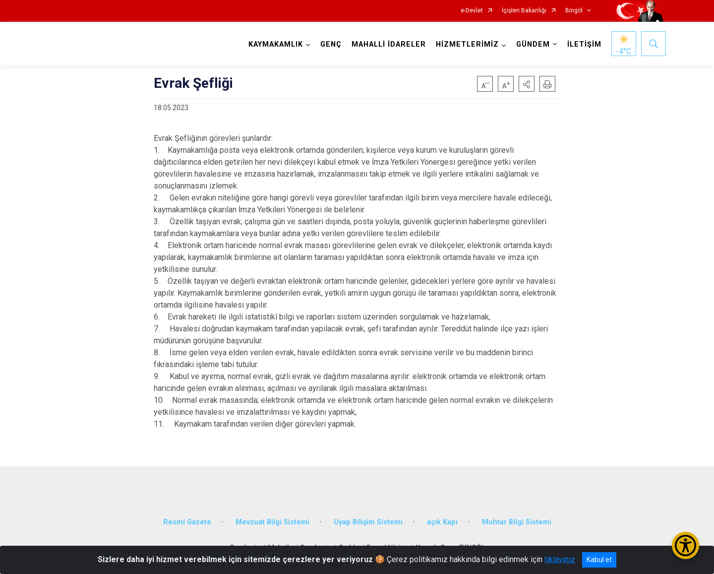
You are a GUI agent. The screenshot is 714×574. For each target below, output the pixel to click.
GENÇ (331, 44)
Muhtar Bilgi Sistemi (516, 522)
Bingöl (574, 10)
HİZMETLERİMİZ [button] (467, 44)
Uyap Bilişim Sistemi (368, 522)
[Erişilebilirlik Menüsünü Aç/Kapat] (685, 545)
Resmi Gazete (187, 522)
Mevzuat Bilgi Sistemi (272, 522)
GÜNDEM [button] (533, 44)
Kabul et (599, 560)
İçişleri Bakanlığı (524, 10)
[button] (527, 84)
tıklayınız (559, 559)
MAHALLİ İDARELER (389, 44)
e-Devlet (472, 10)
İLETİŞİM (584, 44)
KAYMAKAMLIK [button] (275, 44)
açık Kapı (442, 522)
